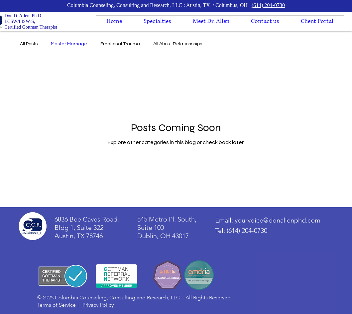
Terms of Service (57, 305)
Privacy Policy (98, 305)
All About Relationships (177, 44)
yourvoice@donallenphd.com (277, 220)
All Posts (29, 44)
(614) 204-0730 (268, 5)
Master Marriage (69, 44)
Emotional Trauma (120, 44)
